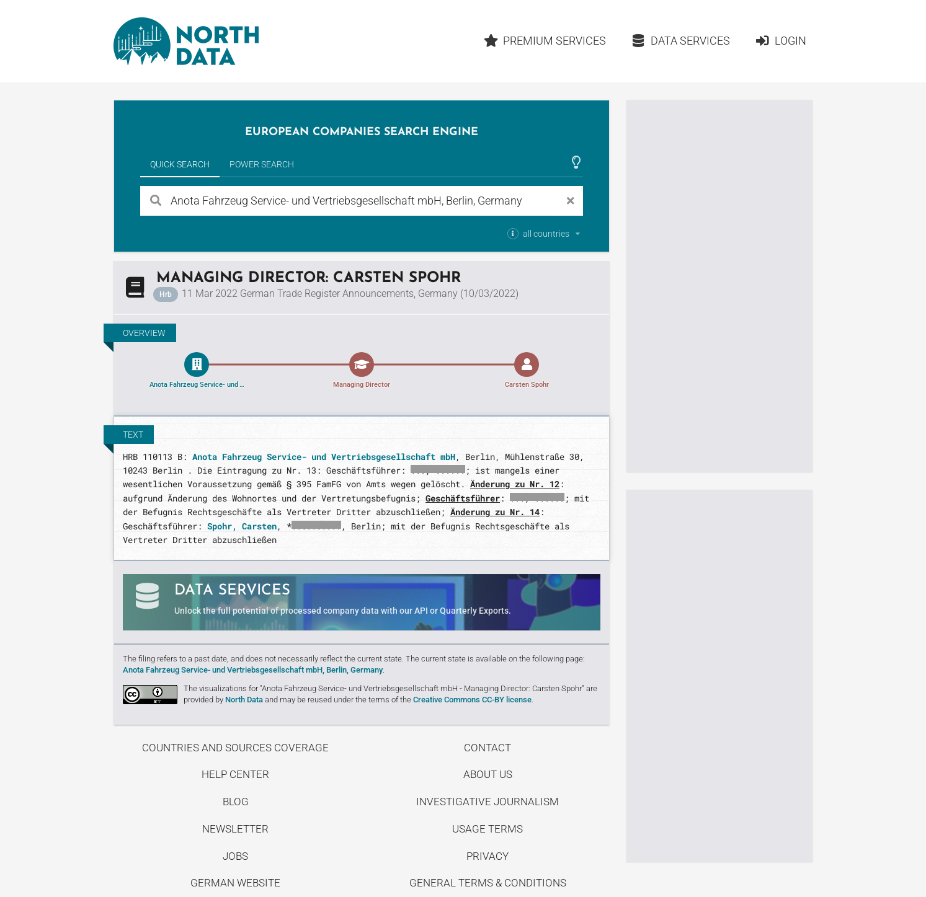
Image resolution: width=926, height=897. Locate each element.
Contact (487, 747)
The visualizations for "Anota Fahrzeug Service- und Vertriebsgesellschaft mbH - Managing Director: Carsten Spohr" (384, 688)
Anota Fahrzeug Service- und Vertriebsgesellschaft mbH (323, 456)
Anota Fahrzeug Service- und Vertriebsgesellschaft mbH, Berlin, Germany (253, 669)
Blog (236, 801)
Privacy (487, 856)
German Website (235, 883)
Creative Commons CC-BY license (472, 699)
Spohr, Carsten (242, 526)
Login (780, 40)
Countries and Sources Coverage (235, 747)
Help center (235, 774)
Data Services (680, 40)
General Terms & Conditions (487, 883)
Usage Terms (487, 829)
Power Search (261, 164)
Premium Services (545, 40)
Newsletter (235, 829)
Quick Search (180, 164)
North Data (244, 699)
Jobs (235, 856)
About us (487, 774)
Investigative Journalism (487, 801)
